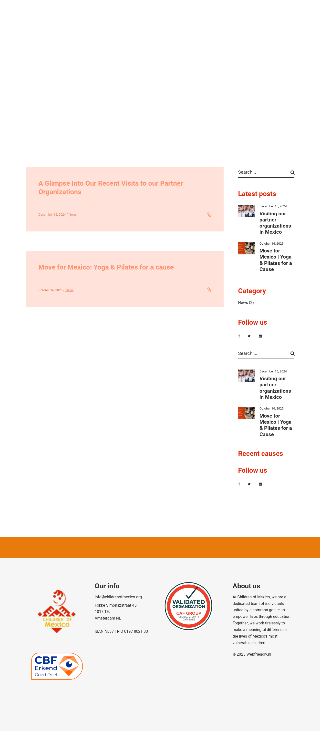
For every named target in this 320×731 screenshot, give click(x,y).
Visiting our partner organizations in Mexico (275, 223)
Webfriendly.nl (258, 654)
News (73, 214)
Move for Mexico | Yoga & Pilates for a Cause (275, 260)
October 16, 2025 (50, 290)
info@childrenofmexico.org (118, 597)
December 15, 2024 (52, 214)
